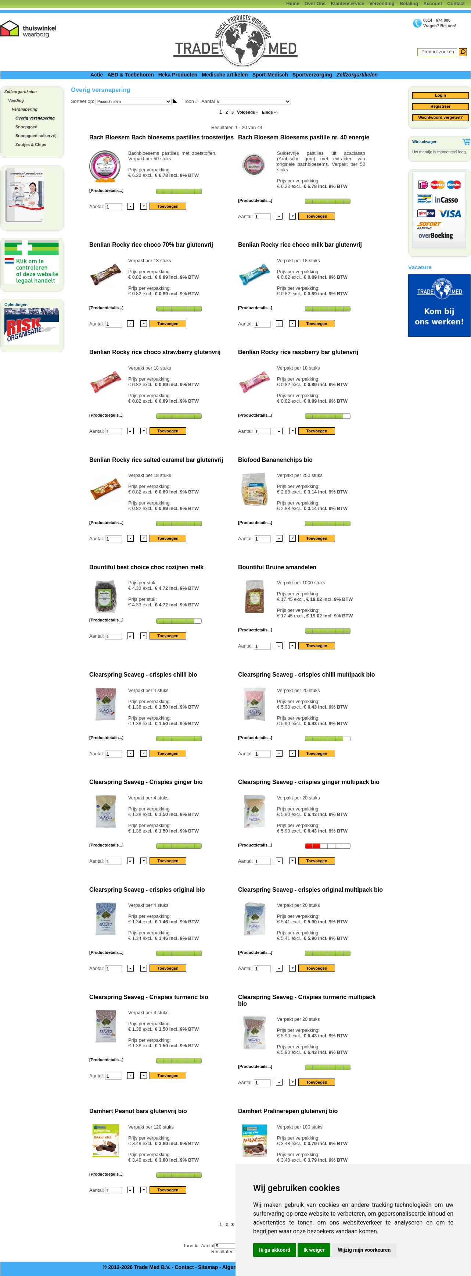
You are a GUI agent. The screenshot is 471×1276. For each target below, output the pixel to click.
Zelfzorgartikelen (357, 75)
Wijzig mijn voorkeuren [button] (364, 1250)
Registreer (440, 106)
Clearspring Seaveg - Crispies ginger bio (146, 782)
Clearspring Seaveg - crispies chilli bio (143, 674)
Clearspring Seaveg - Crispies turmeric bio (148, 997)
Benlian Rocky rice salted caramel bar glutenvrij (156, 460)
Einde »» (270, 112)
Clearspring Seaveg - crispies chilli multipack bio (306, 674)
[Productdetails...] (106, 190)
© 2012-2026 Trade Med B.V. (136, 1267)
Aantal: (97, 206)
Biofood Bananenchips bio (275, 460)
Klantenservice (347, 3)
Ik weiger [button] (313, 1250)
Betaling (409, 3)
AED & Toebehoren (130, 75)
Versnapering (24, 109)
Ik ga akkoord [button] (274, 1250)
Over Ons (315, 3)
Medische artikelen (225, 75)
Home (292, 3)
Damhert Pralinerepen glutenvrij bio (288, 1111)
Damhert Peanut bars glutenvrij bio (138, 1111)
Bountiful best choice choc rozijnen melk (146, 567)
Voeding (16, 100)
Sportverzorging (312, 75)
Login (440, 95)
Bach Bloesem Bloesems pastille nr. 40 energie (304, 137)
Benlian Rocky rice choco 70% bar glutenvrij (151, 245)
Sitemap (208, 1267)
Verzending (381, 3)
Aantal (246, 101)
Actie (96, 75)
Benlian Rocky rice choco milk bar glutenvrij (300, 245)
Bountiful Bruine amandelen (277, 567)
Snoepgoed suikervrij (36, 135)
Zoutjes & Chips (30, 144)
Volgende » (247, 112)
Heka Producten (178, 75)
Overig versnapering (35, 118)
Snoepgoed (26, 127)
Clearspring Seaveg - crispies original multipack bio (310, 890)
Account (432, 3)
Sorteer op (82, 101)
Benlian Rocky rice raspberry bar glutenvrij (298, 352)
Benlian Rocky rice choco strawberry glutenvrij (154, 352)
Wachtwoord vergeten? (440, 117)
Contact (456, 3)
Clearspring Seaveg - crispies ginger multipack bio (309, 782)
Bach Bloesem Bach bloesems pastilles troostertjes (161, 137)
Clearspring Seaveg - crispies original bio (147, 890)
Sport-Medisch (270, 75)
